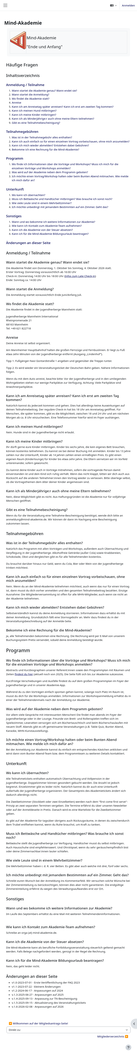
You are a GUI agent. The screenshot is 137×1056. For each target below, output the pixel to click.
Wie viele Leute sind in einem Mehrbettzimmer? (42, 203)
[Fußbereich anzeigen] (128, 1047)
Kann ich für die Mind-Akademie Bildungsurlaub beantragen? (50, 233)
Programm (14, 158)
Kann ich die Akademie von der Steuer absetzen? (42, 230)
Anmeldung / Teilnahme (25, 84)
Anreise (16, 102)
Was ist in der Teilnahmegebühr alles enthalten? (42, 137)
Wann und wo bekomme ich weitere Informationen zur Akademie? (53, 222)
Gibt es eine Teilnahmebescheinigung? (36, 122)
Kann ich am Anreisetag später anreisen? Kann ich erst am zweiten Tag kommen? (63, 106)
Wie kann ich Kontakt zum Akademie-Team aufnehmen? (47, 225)
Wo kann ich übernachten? (28, 195)
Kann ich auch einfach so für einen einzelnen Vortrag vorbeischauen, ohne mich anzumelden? (70, 141)
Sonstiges (13, 216)
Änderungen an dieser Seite (28, 242)
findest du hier (24, 674)
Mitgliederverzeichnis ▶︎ (112, 1036)
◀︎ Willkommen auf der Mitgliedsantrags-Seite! (38, 1023)
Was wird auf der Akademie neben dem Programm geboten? (50, 172)
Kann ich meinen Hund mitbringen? (34, 110)
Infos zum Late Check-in (80, 276)
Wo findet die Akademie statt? (30, 98)
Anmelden (128, 5)
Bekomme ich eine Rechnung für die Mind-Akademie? (45, 149)
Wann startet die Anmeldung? (30, 94)
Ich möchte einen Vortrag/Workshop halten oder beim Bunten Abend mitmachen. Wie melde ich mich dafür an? (61, 741)
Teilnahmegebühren (22, 131)
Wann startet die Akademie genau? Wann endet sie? (44, 90)
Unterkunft (15, 189)
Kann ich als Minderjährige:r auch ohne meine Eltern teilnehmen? (53, 118)
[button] (113, 5)
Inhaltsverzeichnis (23, 75)
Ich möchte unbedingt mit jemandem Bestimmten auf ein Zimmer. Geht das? (60, 207)
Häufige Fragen (22, 65)
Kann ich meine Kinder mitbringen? (34, 114)
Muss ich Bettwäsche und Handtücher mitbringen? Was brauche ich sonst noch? (62, 199)
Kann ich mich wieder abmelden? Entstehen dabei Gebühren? (50, 145)
